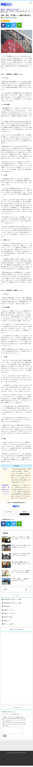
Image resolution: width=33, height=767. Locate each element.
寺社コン (5, 469)
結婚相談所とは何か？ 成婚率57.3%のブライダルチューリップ (5, 490)
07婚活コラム (7, 620)
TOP (2, 9)
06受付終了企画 (8, 617)
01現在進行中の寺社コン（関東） (13, 599)
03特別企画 (7, 606)
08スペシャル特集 (9, 624)
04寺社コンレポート (9, 610)
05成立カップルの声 (12, 9)
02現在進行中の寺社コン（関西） (13, 603)
